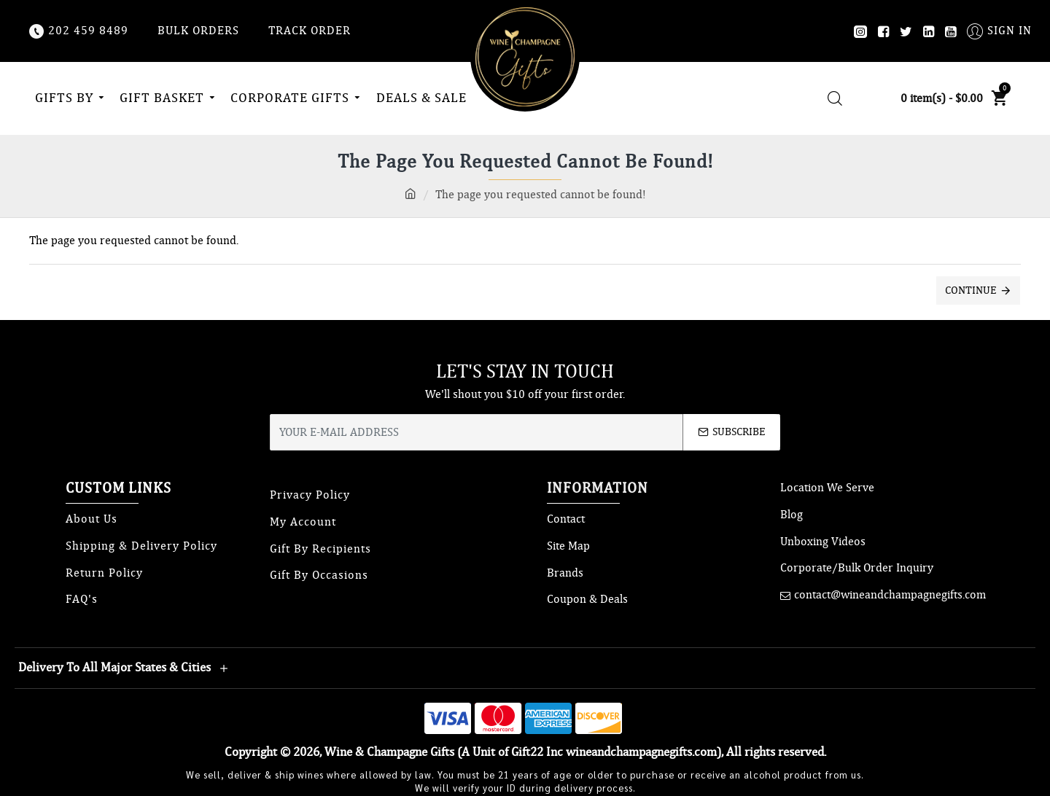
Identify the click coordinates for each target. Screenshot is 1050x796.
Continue (971, 290)
